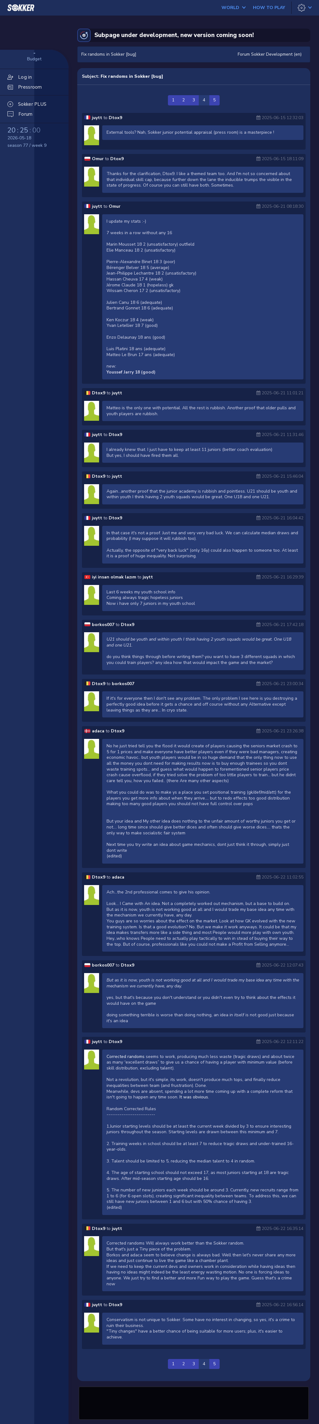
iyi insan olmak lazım (114, 577)
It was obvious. (194, 1097)
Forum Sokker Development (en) (270, 54)
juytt (97, 118)
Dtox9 (115, 118)
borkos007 (103, 625)
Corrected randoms (126, 1057)
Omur (98, 159)
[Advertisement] (193, 1402)
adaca (98, 731)
